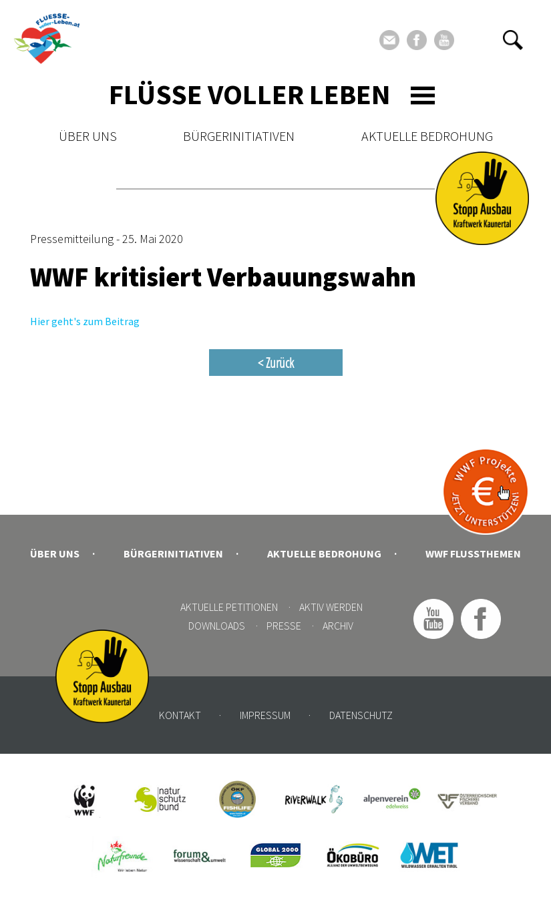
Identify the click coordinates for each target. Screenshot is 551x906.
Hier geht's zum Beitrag (85, 321)
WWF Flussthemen (473, 553)
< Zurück (276, 362)
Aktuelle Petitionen (229, 607)
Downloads (216, 625)
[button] (513, 40)
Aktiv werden (331, 607)
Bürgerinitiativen (239, 136)
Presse (283, 625)
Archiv (338, 625)
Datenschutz (361, 715)
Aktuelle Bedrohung (427, 136)
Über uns (88, 136)
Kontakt (180, 715)
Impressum (265, 715)
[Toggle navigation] (423, 95)
